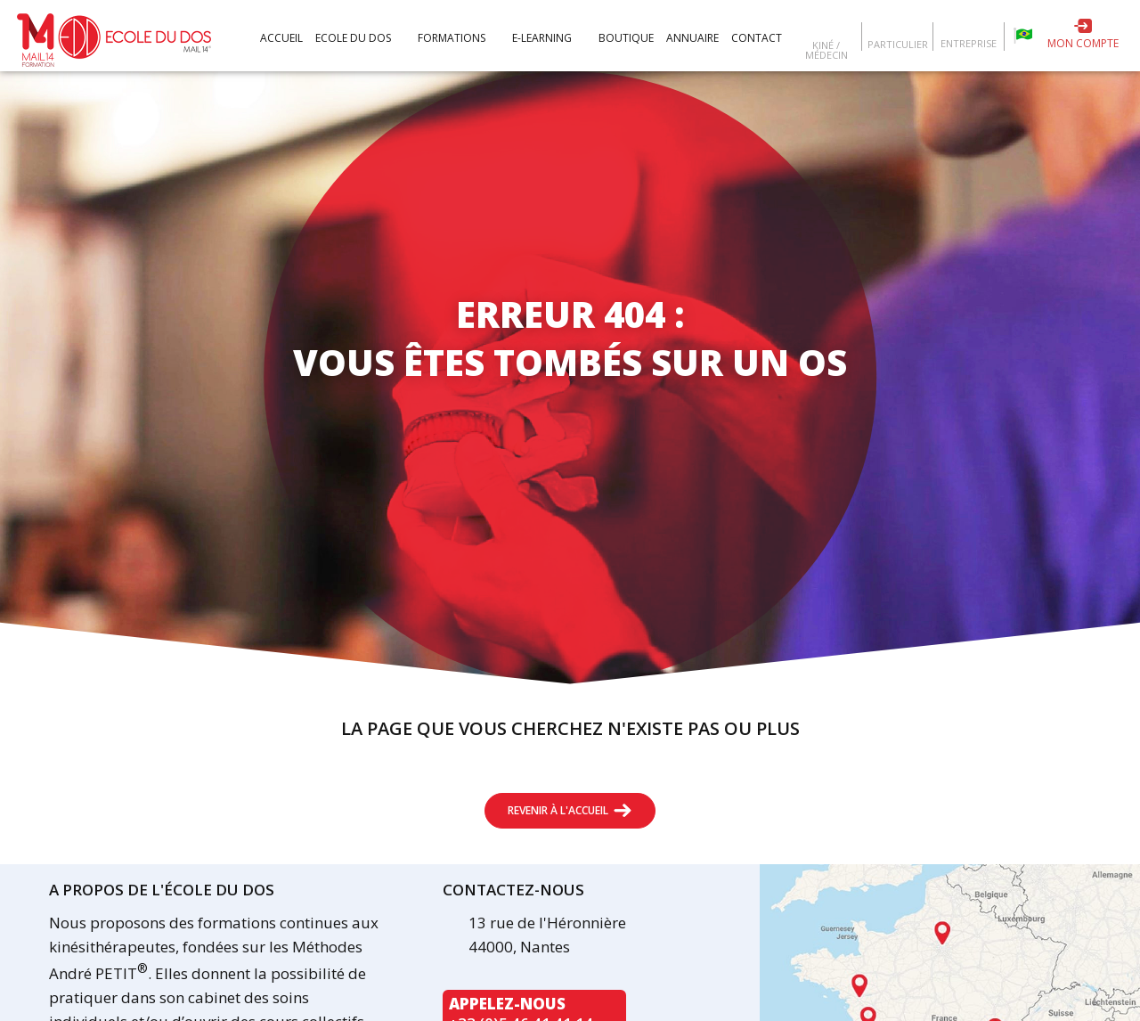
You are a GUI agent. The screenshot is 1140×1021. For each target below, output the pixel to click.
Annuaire (692, 37)
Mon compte (1083, 43)
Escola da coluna (1023, 36)
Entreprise (968, 42)
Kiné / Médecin (826, 49)
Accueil (281, 37)
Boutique (626, 37)
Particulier (897, 43)
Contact (756, 37)
